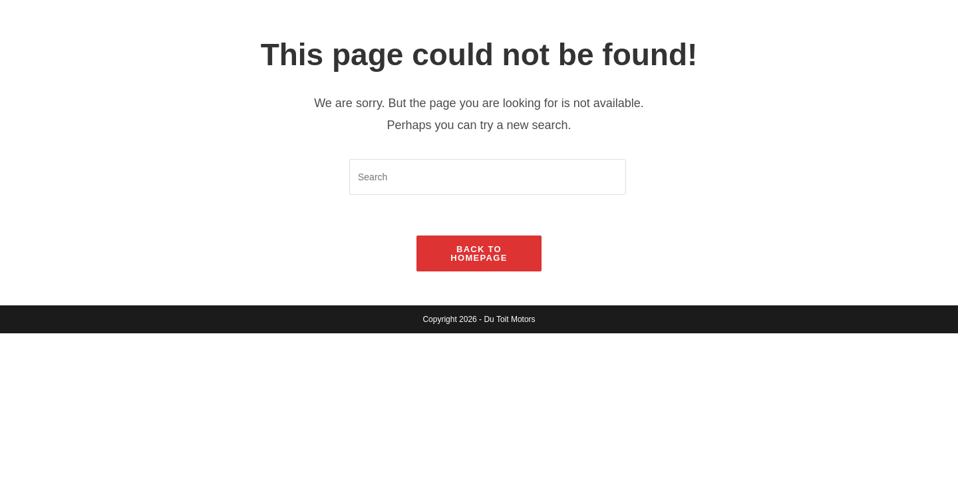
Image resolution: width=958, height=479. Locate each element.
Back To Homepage (478, 253)
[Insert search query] (487, 177)
